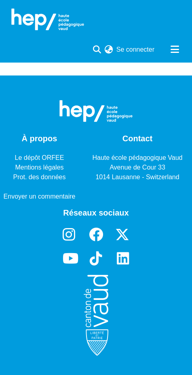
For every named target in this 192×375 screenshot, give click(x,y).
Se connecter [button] (135, 49)
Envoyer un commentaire (40, 196)
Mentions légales (39, 167)
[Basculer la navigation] (174, 49)
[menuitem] (109, 49)
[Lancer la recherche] (97, 49)
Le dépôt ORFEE (39, 157)
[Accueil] (47, 19)
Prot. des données (39, 177)
